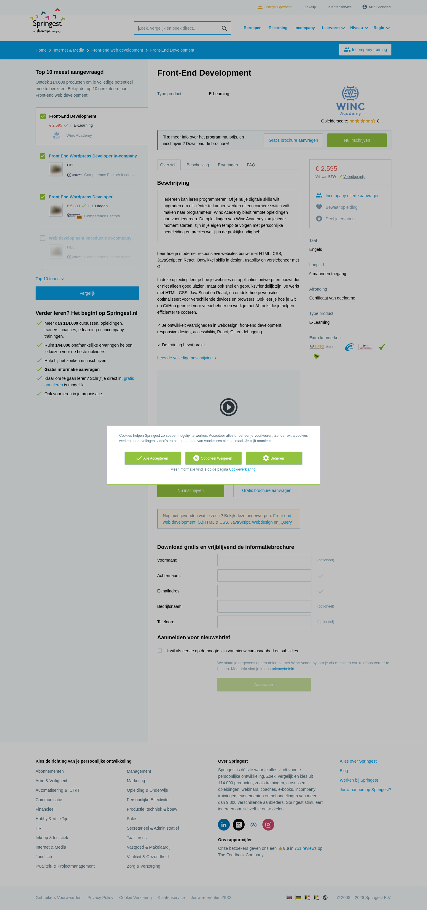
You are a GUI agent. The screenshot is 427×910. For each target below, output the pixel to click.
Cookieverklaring (242, 469)
